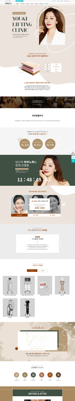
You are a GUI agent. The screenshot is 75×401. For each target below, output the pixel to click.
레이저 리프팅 (32, 270)
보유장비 (27, 3)
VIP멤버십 (41, 3)
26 (48, 179)
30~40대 (35, 215)
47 (38, 179)
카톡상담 (36, 3)
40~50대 (52, 215)
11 (20, 179)
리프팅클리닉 (22, 3)
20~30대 (19, 215)
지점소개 (32, 3)
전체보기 (17, 3)
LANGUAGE (66, 1)
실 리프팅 (42, 270)
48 (29, 179)
